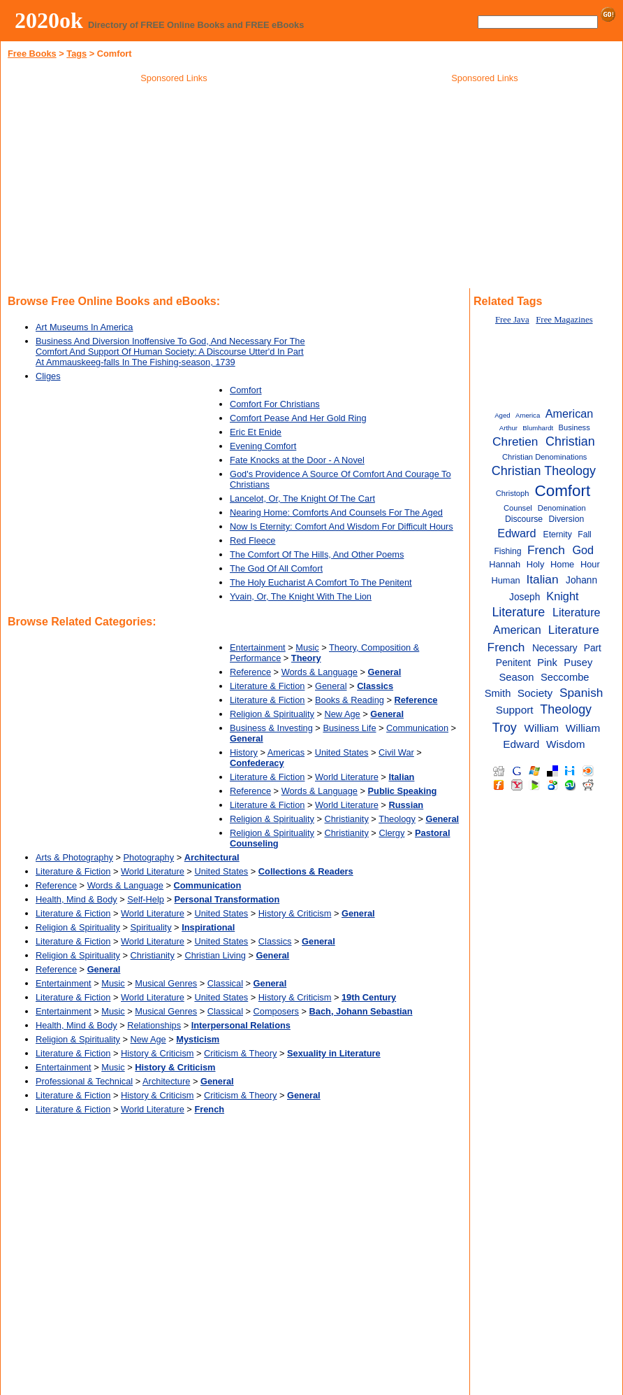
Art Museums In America (84, 327)
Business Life (349, 728)
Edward (516, 533)
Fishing (507, 551)
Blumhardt (537, 428)
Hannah (504, 564)
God (583, 550)
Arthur (508, 428)
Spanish (581, 693)
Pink (547, 662)
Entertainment (258, 647)
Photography (149, 857)
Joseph (524, 597)
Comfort (246, 390)
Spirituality (151, 927)
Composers (276, 1011)
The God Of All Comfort (276, 568)
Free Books (32, 53)
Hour (590, 564)
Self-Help (145, 899)
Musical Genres (166, 983)
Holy (536, 564)
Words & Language (319, 672)
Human (505, 580)
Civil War (396, 752)
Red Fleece (252, 540)
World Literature (347, 777)
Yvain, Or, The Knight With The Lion (301, 596)
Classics (275, 941)
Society (535, 693)
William (542, 728)
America (527, 415)
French (546, 550)
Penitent (513, 663)
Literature (518, 612)
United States (342, 752)
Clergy (391, 833)
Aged (502, 415)
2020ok (49, 20)
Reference (250, 672)
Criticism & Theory (240, 1053)
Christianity (347, 819)
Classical (225, 983)
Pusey (578, 662)
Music (306, 647)
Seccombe (565, 677)
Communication (417, 728)
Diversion (566, 519)
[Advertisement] (174, 188)
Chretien (515, 441)
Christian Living (215, 955)
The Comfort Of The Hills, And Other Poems (317, 554)
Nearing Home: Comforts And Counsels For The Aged (336, 512)
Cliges (48, 376)
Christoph (512, 493)
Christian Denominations (544, 457)
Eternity (557, 534)
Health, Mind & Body (76, 899)
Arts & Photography (74, 857)
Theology (397, 819)
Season (516, 677)
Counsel (518, 508)
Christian (570, 441)
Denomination (562, 508)
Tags (76, 53)
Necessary (555, 648)
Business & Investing (271, 728)
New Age (342, 714)
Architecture (166, 1081)
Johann (581, 580)
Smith (498, 693)
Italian (542, 579)
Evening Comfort (263, 446)
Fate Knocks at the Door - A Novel (297, 460)
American (569, 413)
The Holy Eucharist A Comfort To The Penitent (321, 582)
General (331, 686)
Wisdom (565, 744)
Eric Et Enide (255, 432)
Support (515, 710)
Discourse (524, 519)
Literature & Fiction (267, 686)
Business (574, 427)
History (244, 752)
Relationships (154, 1025)
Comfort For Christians (275, 404)
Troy (504, 728)
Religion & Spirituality (272, 714)
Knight (562, 596)
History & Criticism (295, 913)
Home (562, 564)
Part (592, 648)
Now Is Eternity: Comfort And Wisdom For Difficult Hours (341, 526)
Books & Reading (349, 700)
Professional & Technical (84, 1081)
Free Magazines (564, 320)
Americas (286, 752)
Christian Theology (544, 471)
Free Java (512, 320)
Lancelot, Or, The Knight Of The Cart (302, 498)
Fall (585, 534)
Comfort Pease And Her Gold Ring (298, 418)
